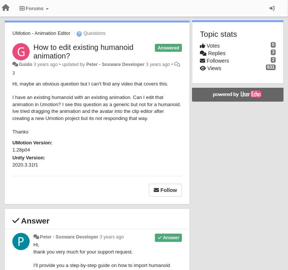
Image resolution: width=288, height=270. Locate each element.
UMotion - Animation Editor (41, 33)
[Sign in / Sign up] (272, 8)
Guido (25, 64)
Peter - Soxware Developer (115, 64)
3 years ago (112, 237)
